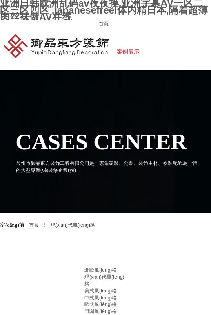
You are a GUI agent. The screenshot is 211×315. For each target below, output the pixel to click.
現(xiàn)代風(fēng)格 (73, 225)
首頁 (34, 225)
